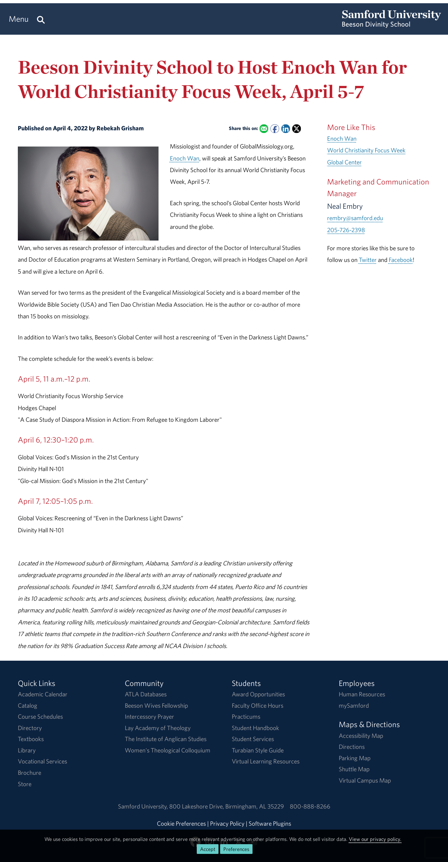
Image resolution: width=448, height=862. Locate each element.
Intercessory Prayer (149, 716)
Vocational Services (42, 761)
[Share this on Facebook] (274, 128)
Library (27, 750)
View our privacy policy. (375, 839)
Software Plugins (270, 823)
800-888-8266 (310, 806)
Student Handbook (255, 728)
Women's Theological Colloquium (167, 750)
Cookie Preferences (181, 823)
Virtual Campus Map (365, 780)
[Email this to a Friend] (263, 128)
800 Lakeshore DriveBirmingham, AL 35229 (226, 806)
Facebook (401, 260)
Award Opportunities (258, 694)
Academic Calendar (42, 694)
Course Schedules (40, 716)
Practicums (246, 716)
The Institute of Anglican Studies (165, 739)
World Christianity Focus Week (366, 150)
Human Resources (362, 694)
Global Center (344, 162)
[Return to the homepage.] (392, 25)
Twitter (368, 260)
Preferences (236, 849)
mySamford (354, 705)
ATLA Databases (146, 694)
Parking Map (355, 758)
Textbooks (31, 739)
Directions (352, 746)
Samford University (143, 806)
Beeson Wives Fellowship (156, 705)
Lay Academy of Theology (158, 728)
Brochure (29, 772)
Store (24, 784)
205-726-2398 (346, 230)
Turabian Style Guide (258, 750)
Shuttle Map (354, 769)
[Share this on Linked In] (285, 128)
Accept (207, 849)
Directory (30, 728)
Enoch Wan (184, 158)
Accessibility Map (361, 735)
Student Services (253, 739)
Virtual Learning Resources (266, 761)
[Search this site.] (41, 19)
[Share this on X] (296, 128)
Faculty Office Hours (257, 705)
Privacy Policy (227, 823)
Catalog (27, 705)
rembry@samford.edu (355, 218)
